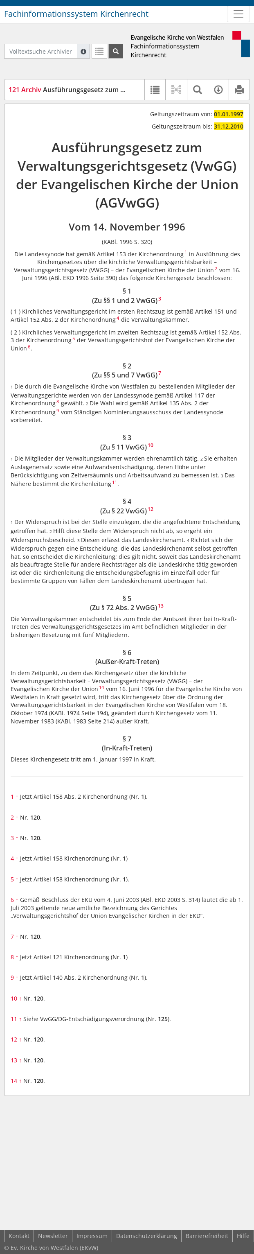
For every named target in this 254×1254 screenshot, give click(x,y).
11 (16, 1019)
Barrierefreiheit (207, 1236)
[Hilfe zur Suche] (83, 51)
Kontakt (19, 1236)
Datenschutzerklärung (146, 1236)
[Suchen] (115, 51)
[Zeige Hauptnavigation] (238, 14)
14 (16, 1081)
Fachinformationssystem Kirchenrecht (76, 13)
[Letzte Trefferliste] (99, 51)
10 (16, 998)
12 (16, 1039)
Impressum (92, 1236)
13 (16, 1060)
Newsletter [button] (53, 1236)
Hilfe (243, 1236)
